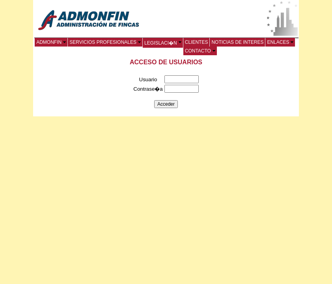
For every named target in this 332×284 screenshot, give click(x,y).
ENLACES (280, 42)
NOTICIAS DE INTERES (237, 42)
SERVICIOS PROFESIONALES (105, 42)
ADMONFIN (51, 42)
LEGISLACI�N (162, 43)
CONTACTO (200, 51)
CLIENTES (196, 42)
